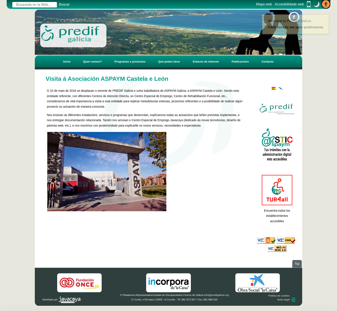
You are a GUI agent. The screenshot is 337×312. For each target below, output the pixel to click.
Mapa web (264, 4)
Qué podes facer (169, 61)
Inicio (66, 61)
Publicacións (240, 61)
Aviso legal (283, 299)
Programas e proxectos (130, 61)
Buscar (64, 4)
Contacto (268, 61)
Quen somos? (92, 61)
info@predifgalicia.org (216, 295)
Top (298, 263)
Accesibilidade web (289, 4)
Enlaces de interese (206, 61)
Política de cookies (279, 295)
